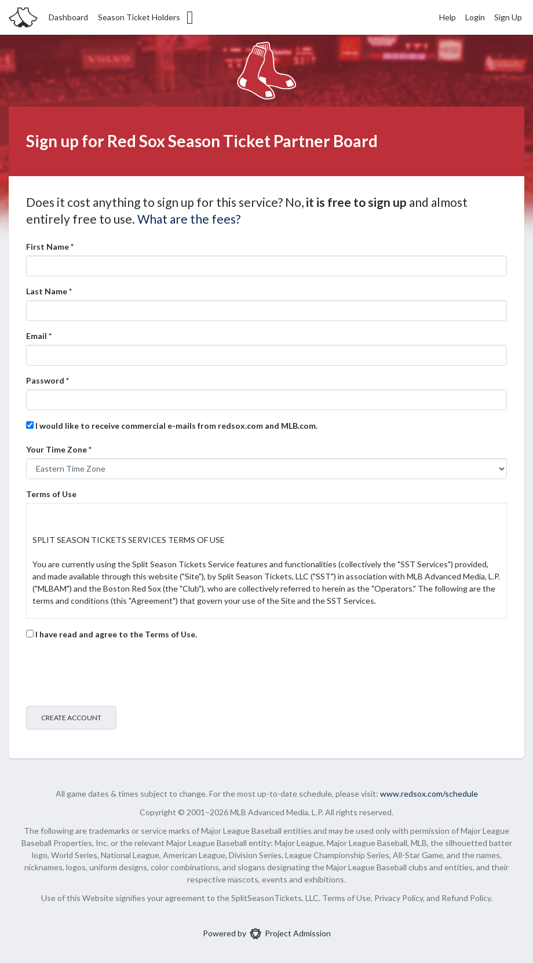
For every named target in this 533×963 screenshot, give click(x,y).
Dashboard (68, 17)
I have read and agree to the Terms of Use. (111, 634)
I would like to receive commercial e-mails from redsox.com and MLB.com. (171, 426)
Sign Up (508, 17)
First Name (50, 246)
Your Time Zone (59, 449)
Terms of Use (51, 494)
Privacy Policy (398, 898)
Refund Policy (466, 898)
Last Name (49, 291)
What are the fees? (188, 218)
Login (475, 17)
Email (39, 336)
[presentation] (114, 674)
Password (47, 380)
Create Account (71, 717)
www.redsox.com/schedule (429, 793)
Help (447, 17)
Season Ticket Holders (146, 17)
